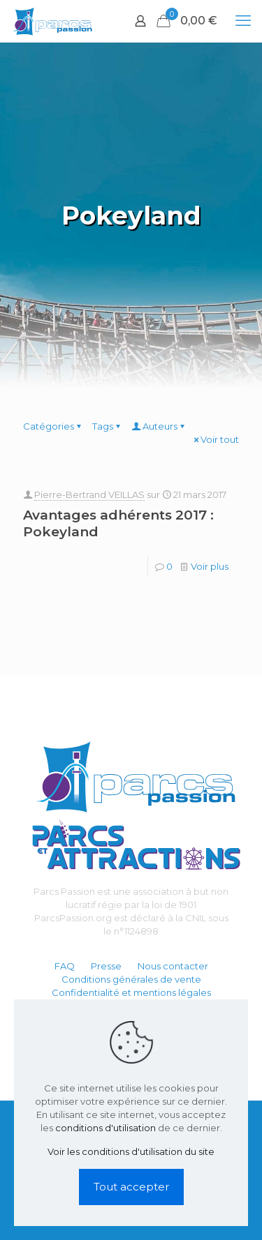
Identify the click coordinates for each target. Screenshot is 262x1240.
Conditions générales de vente (131, 979)
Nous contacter (173, 965)
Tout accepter (131, 1186)
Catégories (53, 426)
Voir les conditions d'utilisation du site (131, 1151)
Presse (106, 965)
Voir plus (209, 566)
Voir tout (215, 439)
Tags (107, 426)
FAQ (64, 965)
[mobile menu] (243, 21)
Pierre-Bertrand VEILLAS (89, 494)
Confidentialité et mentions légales (131, 992)
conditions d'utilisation (105, 1127)
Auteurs (159, 426)
